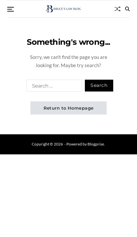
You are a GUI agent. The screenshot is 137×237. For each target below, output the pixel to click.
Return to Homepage (69, 108)
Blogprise (95, 144)
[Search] (127, 9)
